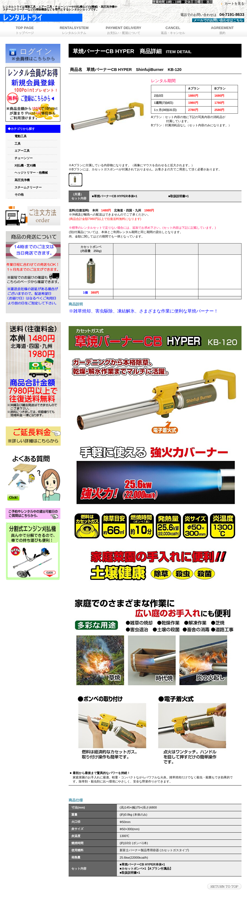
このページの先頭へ (224, 886)
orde (32, 215)
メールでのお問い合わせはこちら (218, 20)
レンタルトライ (68, 18)
